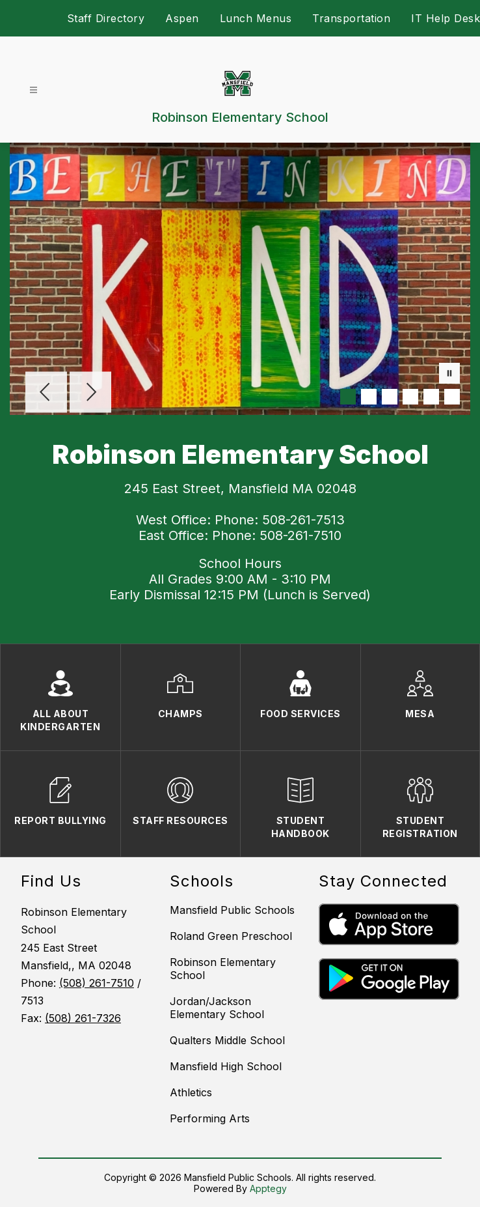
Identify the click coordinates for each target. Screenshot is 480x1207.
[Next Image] (90, 393)
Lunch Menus (256, 18)
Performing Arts (210, 1118)
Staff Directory (106, 18)
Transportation (351, 18)
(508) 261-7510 (96, 982)
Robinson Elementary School (223, 969)
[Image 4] (410, 397)
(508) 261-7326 (83, 1018)
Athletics (191, 1092)
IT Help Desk (445, 18)
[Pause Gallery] (449, 374)
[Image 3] (389, 397)
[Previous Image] (46, 393)
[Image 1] (348, 397)
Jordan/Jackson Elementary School (217, 1008)
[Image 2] (369, 397)
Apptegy (268, 1188)
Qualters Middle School (227, 1040)
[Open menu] (33, 90)
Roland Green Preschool (231, 936)
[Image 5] (431, 397)
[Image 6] (452, 397)
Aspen (182, 18)
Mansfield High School (226, 1066)
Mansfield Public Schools (232, 909)
